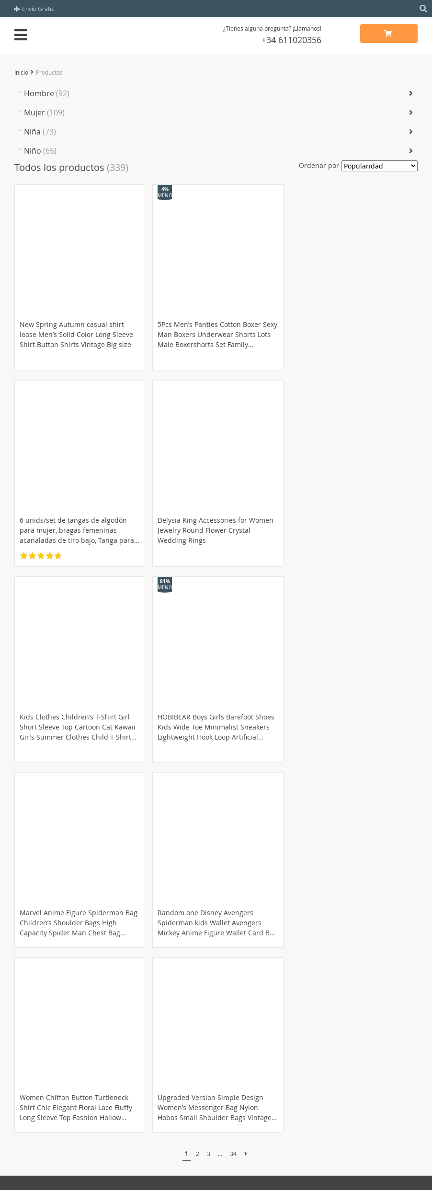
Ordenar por (319, 165)
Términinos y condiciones (264, 1022)
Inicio (21, 72)
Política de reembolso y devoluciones (73, 1072)
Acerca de (239, 1012)
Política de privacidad (257, 1033)
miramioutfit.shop (216, 1174)
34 (233, 952)
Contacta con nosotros (259, 1072)
